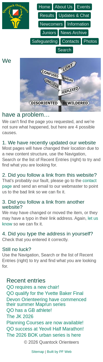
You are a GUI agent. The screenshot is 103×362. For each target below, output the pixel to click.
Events (83, 7)
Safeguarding (44, 41)
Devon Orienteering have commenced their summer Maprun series (46, 302)
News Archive (74, 32)
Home (44, 7)
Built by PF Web (59, 352)
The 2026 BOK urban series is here (43, 335)
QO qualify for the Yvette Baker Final (44, 293)
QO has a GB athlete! (29, 310)
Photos (90, 41)
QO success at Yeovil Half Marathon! (45, 329)
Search (64, 50)
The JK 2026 (19, 316)
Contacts (70, 41)
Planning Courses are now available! (45, 322)
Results (47, 15)
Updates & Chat (74, 15)
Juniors (49, 32)
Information (78, 24)
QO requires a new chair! (32, 287)
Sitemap (38, 352)
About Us (64, 7)
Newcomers (51, 24)
